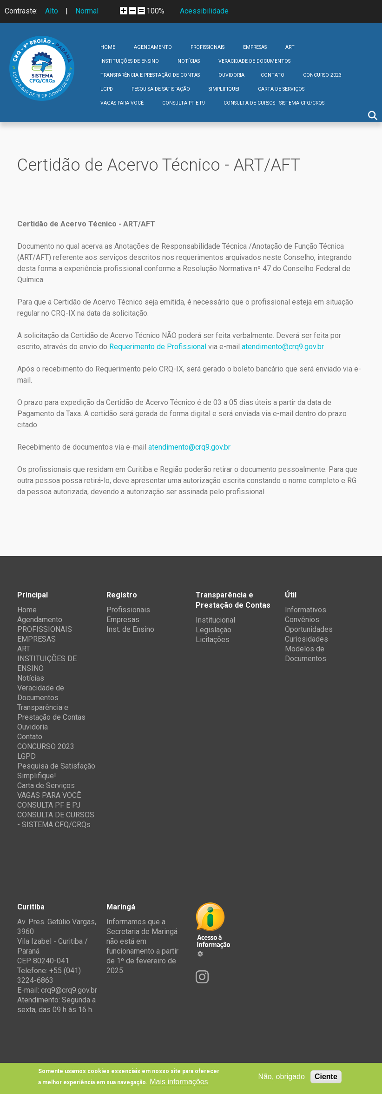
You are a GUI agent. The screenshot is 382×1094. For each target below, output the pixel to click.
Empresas (122, 619)
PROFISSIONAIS (207, 47)
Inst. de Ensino (130, 629)
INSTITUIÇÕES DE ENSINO (129, 61)
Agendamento (153, 47)
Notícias (189, 61)
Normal (87, 11)
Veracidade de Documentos (254, 61)
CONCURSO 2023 (322, 75)
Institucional (215, 620)
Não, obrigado (281, 1077)
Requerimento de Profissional (157, 346)
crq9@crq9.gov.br (69, 990)
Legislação (213, 629)
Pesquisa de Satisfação (161, 89)
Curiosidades (306, 639)
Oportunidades (309, 629)
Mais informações (179, 1082)
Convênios (302, 619)
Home (107, 47)
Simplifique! (224, 89)
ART (290, 47)
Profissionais (128, 609)
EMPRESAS (255, 47)
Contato (272, 75)
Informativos (305, 609)
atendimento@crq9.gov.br (283, 346)
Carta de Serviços (281, 89)
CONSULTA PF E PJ (183, 103)
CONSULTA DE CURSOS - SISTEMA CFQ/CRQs (274, 103)
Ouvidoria (231, 75)
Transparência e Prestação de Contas (150, 75)
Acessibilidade (204, 11)
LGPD (106, 89)
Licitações (213, 639)
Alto (51, 11)
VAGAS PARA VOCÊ (122, 103)
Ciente (326, 1077)
